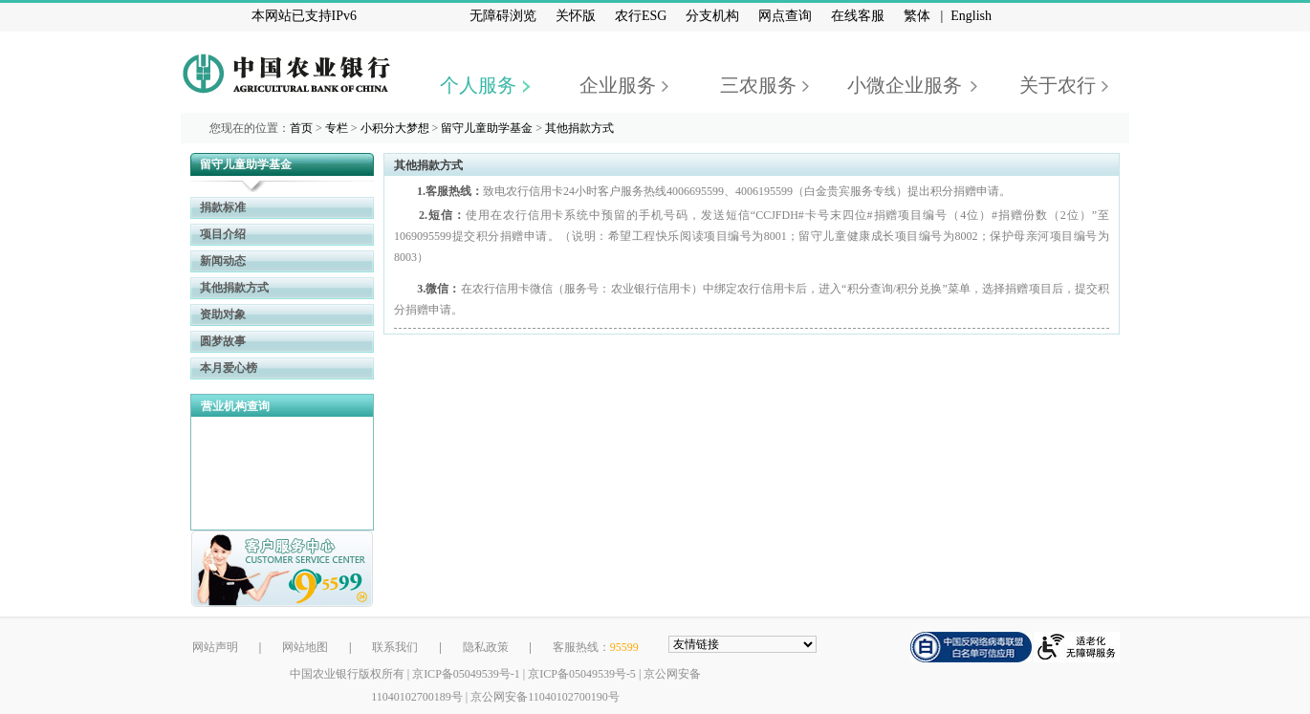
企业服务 (617, 85)
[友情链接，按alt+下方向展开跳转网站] (743, 644)
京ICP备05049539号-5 (582, 674)
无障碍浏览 (502, 16)
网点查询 (785, 16)
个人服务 (478, 85)
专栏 (336, 128)
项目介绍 (223, 234)
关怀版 (576, 16)
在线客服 (857, 16)
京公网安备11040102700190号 (545, 696)
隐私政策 (486, 647)
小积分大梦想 (394, 128)
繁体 (917, 16)
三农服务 (758, 85)
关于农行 (1057, 85)
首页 (301, 128)
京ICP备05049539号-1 (466, 674)
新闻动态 (223, 261)
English (971, 16)
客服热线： (596, 647)
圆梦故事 (223, 341)
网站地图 (305, 647)
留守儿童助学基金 (487, 128)
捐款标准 (223, 207)
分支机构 (712, 16)
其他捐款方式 (579, 128)
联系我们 (395, 647)
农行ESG (640, 16)
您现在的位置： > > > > (411, 128)
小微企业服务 (904, 85)
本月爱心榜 (228, 368)
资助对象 (223, 314)
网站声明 (215, 647)
